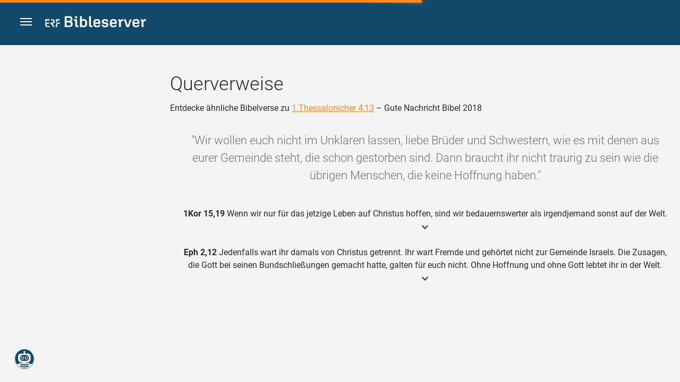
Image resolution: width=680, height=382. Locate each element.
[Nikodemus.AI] (24, 358)
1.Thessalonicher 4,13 (333, 108)
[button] (27, 23)
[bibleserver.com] (95, 23)
